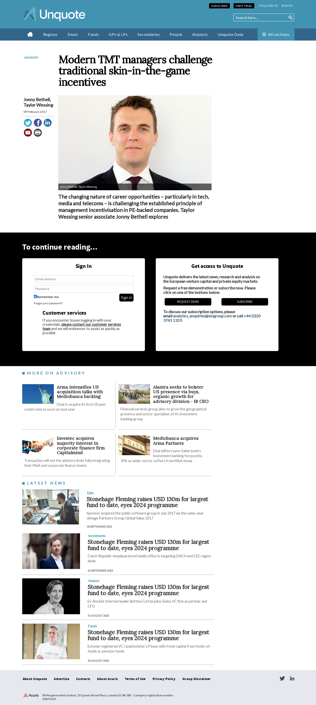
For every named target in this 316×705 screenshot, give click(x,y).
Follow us (268, 5)
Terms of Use (135, 679)
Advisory (31, 57)
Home (30, 34)
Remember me (46, 297)
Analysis (200, 34)
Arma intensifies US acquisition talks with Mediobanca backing (80, 392)
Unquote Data (230, 34)
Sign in (287, 5)
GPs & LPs (118, 34)
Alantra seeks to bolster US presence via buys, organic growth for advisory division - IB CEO (181, 394)
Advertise (61, 679)
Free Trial (244, 6)
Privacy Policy (164, 679)
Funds (93, 34)
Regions (50, 34)
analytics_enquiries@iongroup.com (202, 315)
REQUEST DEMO (188, 302)
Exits (90, 493)
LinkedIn (292, 679)
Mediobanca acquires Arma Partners (175, 440)
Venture (93, 581)
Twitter (282, 679)
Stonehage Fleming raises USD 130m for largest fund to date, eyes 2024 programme (147, 502)
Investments (96, 536)
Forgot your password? (48, 303)
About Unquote (35, 679)
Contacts (83, 679)
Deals (73, 34)
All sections (279, 34)
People (176, 34)
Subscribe (219, 6)
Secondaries (149, 34)
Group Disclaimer (196, 679)
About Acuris (107, 679)
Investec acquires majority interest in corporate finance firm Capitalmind (81, 445)
